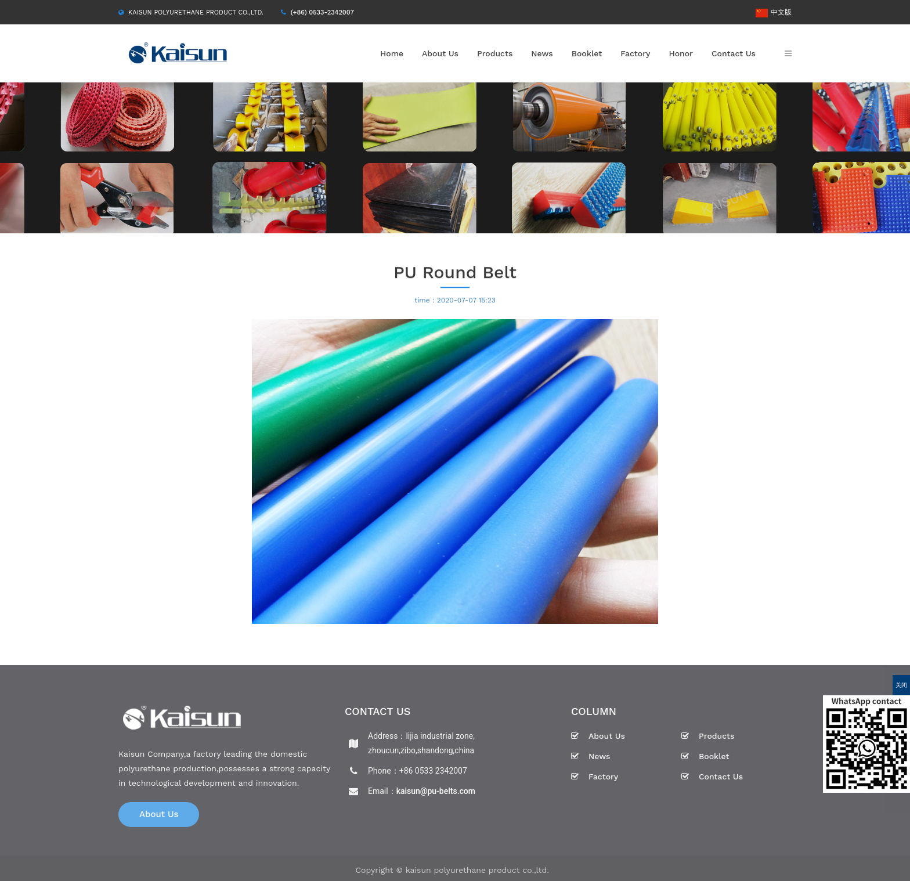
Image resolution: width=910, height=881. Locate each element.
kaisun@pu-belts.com (435, 793)
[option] (455, 157)
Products (494, 53)
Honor (680, 53)
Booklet (587, 53)
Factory (635, 53)
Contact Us (734, 53)
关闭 (901, 685)
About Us (440, 53)
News (541, 53)
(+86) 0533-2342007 (322, 12)
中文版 (774, 12)
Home (391, 53)
